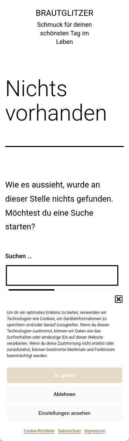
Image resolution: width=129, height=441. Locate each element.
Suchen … (18, 256)
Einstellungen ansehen (64, 413)
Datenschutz (69, 431)
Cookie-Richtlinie (39, 431)
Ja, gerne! (64, 375)
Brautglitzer (64, 13)
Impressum (94, 431)
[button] (118, 299)
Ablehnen (64, 394)
